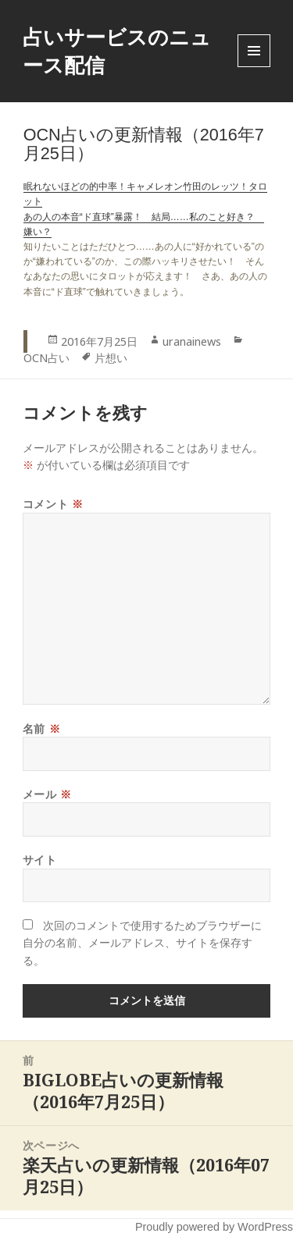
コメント (53, 503)
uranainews (192, 341)
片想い (111, 357)
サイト (40, 859)
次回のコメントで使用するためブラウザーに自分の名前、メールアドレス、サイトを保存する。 (142, 942)
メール (47, 794)
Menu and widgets (254, 66)
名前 (41, 728)
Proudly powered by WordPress (214, 1227)
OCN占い (46, 357)
